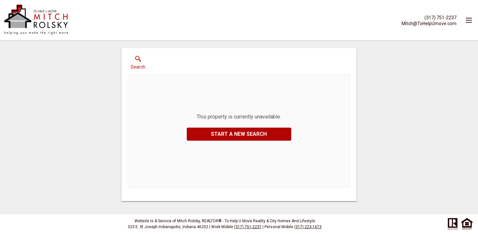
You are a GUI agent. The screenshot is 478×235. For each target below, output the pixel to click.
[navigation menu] (469, 20)
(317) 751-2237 (248, 227)
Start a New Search (239, 134)
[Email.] (429, 23)
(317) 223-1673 (308, 227)
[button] (138, 64)
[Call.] (429, 17)
